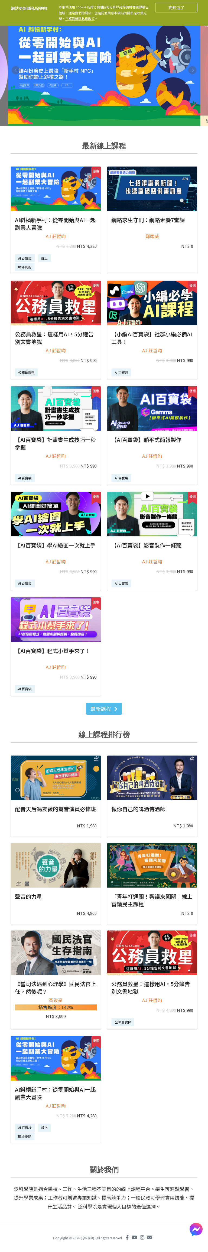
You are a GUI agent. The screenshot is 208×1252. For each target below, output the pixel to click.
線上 (44, 258)
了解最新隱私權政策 (80, 18)
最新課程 (103, 708)
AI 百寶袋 (24, 258)
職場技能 (24, 267)
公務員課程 (26, 372)
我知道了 (176, 7)
